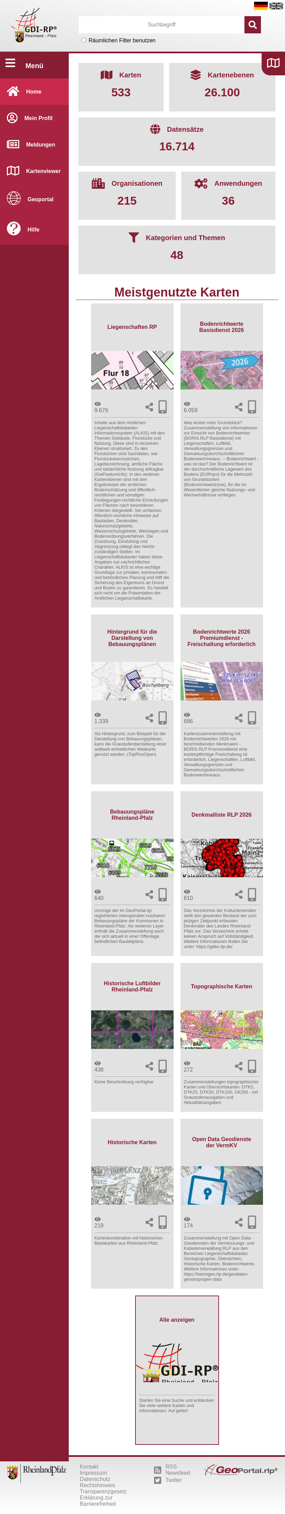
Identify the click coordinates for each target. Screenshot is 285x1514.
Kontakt (89, 1467)
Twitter (168, 1480)
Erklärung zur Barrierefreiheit (98, 1501)
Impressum (93, 1473)
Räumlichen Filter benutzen (122, 40)
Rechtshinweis (97, 1485)
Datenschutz (95, 1479)
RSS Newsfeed (172, 1470)
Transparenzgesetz (103, 1491)
